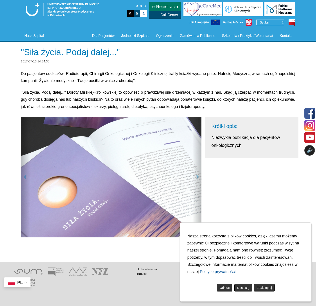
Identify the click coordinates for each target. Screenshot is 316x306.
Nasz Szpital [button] (34, 36)
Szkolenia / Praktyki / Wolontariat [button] (247, 36)
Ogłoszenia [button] (165, 36)
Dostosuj (243, 288)
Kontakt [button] (286, 36)
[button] (25, 177)
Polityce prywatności (218, 272)
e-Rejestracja (165, 6)
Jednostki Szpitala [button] (135, 36)
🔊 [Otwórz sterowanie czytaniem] (310, 150)
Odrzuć (225, 288)
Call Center (169, 15)
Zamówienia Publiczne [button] (197, 36)
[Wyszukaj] (283, 22)
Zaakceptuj (264, 288)
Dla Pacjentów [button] (103, 36)
